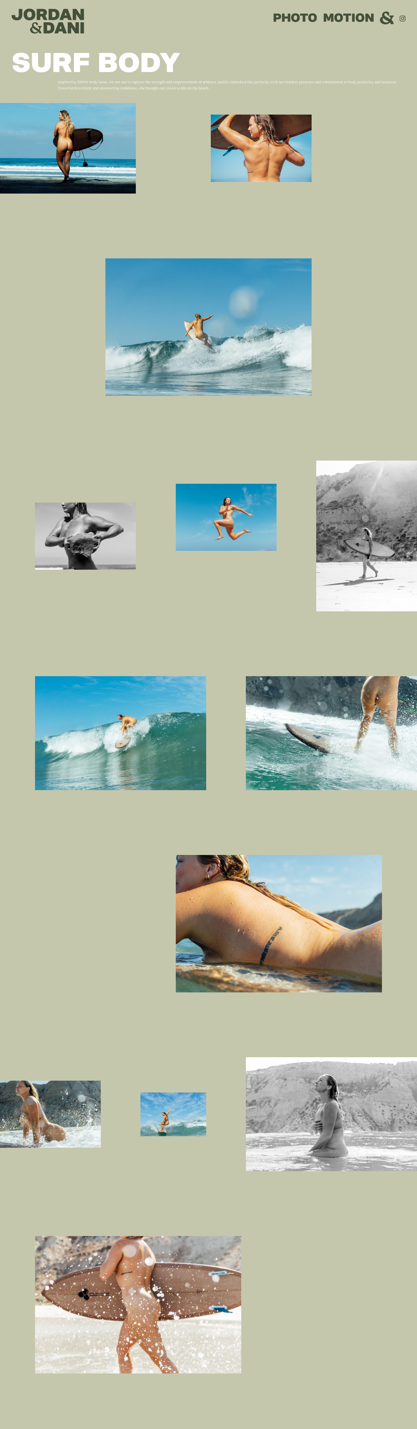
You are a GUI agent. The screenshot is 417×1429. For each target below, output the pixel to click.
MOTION (348, 18)
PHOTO (295, 18)
